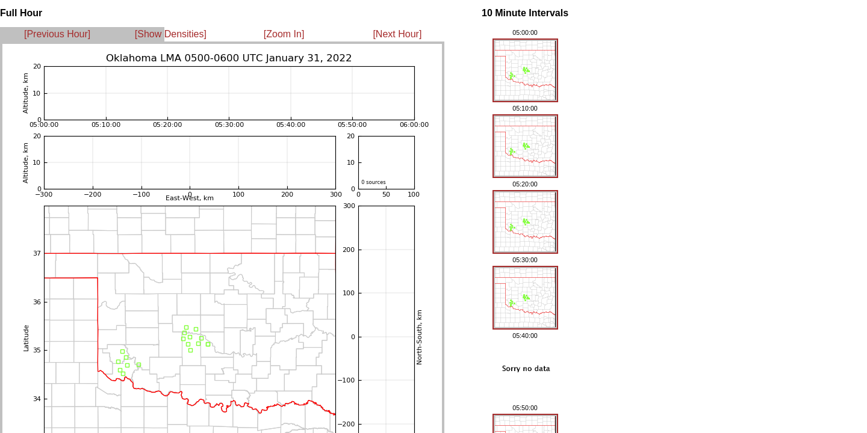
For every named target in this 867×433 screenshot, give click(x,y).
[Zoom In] (284, 34)
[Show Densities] (171, 34)
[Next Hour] (397, 34)
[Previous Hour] (57, 34)
